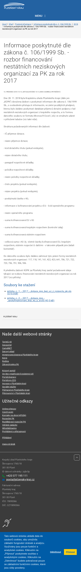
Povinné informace (23, 24)
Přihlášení (6, 437)
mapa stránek (8, 444)
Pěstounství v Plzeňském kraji (16, 393)
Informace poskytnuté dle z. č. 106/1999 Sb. (52, 24)
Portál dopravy (9, 377)
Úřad (11, 24)
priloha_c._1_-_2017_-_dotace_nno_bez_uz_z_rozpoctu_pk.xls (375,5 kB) (39, 292)
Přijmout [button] (70, 552)
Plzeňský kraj (10, 317)
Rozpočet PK (8, 418)
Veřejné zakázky (9, 425)
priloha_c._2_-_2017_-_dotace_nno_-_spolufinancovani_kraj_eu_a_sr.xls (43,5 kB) (30, 299)
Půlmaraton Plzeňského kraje (15, 390)
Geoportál (7, 345)
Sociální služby (9, 387)
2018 (76, 24)
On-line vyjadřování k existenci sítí (17, 374)
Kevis (4, 358)
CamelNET (7, 348)
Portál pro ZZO (9, 380)
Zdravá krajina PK (10, 364)
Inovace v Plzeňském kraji (14, 383)
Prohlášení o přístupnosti (14, 431)
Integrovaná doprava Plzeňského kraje (20, 355)
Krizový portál (8, 370)
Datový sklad (8, 351)
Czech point (7, 412)
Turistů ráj (7, 342)
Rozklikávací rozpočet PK (14, 422)
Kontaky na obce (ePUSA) (14, 415)
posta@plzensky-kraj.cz (20, 479)
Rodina (5, 361)
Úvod (4, 24)
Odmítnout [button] (55, 552)
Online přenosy (9, 409)
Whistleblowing (9, 428)
